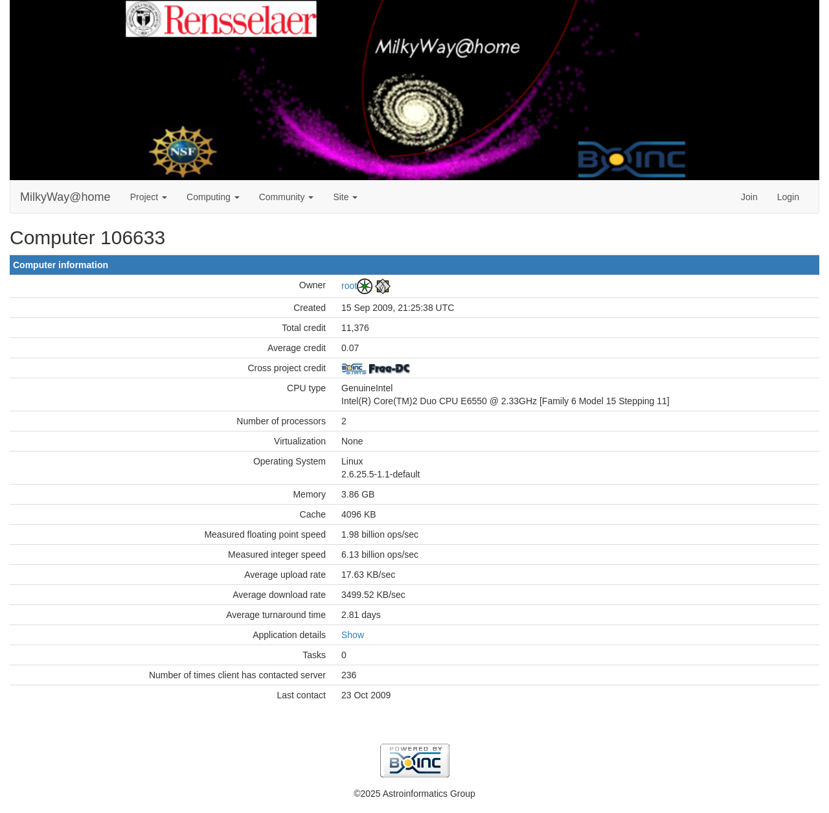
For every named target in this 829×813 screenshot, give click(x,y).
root (349, 285)
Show (352, 635)
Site (345, 197)
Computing (213, 197)
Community (286, 197)
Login (788, 197)
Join (749, 197)
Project (148, 197)
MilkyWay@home (65, 196)
